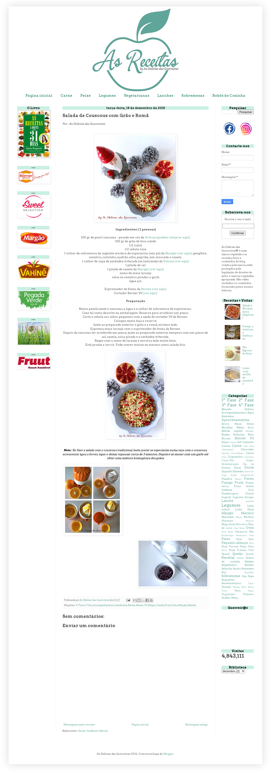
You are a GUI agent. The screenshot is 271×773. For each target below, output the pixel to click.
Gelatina (227, 489)
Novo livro (241, 524)
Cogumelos (235, 456)
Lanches (165, 96)
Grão (174, 605)
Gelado (250, 486)
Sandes (237, 568)
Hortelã (249, 493)
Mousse (250, 521)
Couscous (249, 457)
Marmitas (228, 516)
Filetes (238, 479)
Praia (232, 550)
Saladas (192, 605)
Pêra (251, 543)
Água (250, 412)
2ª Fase (246, 400)
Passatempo (227, 535)
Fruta (168, 605)
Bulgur (152, 605)
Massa (239, 517)
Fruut (237, 486)
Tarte (251, 583)
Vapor (251, 590)
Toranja (236, 587)
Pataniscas (241, 535)
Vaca (237, 590)
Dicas (237, 467)
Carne (66, 96)
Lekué (226, 509)
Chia (251, 446)
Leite (250, 505)
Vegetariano (228, 594)
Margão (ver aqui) (178, 253)
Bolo (251, 434)
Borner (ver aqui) (153, 289)
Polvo (251, 546)
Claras (250, 453)
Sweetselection (231, 583)
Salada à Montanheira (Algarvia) (248, 311)
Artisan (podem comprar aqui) (167, 237)
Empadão (227, 471)
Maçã (250, 509)
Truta (224, 590)
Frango (227, 482)
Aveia (250, 423)
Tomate (226, 586)
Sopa (251, 576)
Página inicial (38, 96)
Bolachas (239, 434)
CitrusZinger (237, 453)
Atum (238, 423)
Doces (249, 467)
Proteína (241, 550)
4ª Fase (89, 605)
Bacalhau (227, 427)
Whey (234, 598)
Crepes (250, 460)
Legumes (107, 96)
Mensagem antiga (196, 724)
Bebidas (250, 431)
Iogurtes (238, 497)
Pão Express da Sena (247, 350)
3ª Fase (80, 605)
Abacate (226, 409)
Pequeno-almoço (235, 543)
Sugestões (228, 579)
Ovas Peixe (239, 528)
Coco (224, 457)
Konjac (249, 497)
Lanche (227, 501)
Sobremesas (192, 96)
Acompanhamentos (104, 605)
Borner (132, 605)
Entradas (238, 471)
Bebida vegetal (232, 430)
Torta (243, 587)
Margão (182, 605)
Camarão (248, 442)
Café (239, 442)
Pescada (234, 546)
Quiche (250, 554)
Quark (225, 553)
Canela (160, 605)
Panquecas (241, 531)
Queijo (238, 554)
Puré (251, 550)
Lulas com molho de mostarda (247, 375)
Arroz (225, 423)
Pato (252, 535)
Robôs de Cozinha (228, 96)
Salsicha (227, 568)
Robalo (240, 558)
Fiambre (227, 478)
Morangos (227, 520)
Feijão (234, 475)
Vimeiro (248, 594)
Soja (244, 576)
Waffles (226, 598)
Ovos (250, 528)
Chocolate (247, 449)
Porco (224, 550)
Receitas (228, 558)
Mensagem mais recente (79, 724)
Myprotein (228, 524)
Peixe (85, 96)
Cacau (233, 442)
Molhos (249, 516)
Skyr (224, 572)
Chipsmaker (228, 449)
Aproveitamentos (235, 420)
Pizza (243, 546)
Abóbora (249, 409)
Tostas (251, 587)
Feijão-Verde (247, 475)
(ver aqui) (150, 293)
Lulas (238, 509)
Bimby (226, 434)
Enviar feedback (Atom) (93, 730)
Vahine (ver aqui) (176, 261)
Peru (225, 546)
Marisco (247, 513)
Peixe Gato (245, 539)
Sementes (247, 568)
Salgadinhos (229, 564)
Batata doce (245, 427)
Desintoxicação (230, 464)
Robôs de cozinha (238, 559)
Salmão (249, 564)
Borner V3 (141, 605)
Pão (251, 531)
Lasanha (250, 501)
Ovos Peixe (227, 532)
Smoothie (249, 572)
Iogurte (226, 497)
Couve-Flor (228, 460)
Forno (249, 479)
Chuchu (225, 453)
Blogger (168, 753)
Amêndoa (121, 605)
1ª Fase (229, 400)
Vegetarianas (136, 96)
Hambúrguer (230, 493)
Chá (246, 446)
